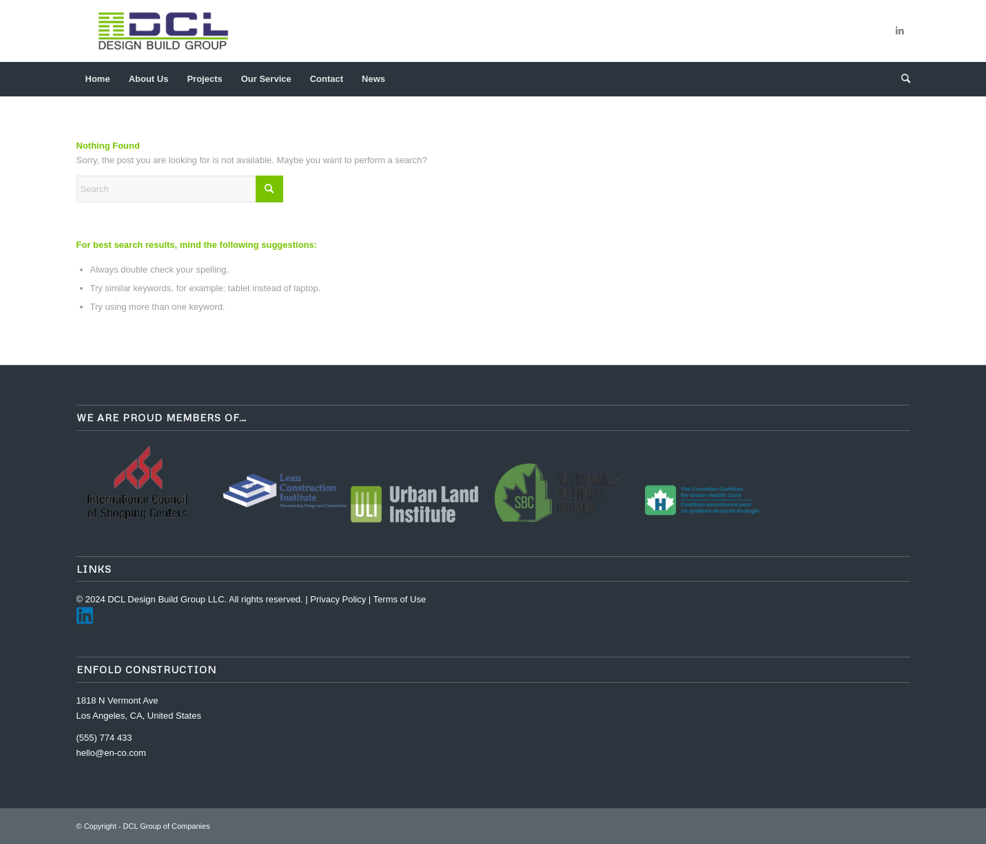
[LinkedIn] (84, 620)
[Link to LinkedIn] (900, 31)
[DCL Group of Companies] (163, 31)
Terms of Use (400, 599)
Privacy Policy (338, 599)
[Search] (901, 79)
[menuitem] (97, 79)
